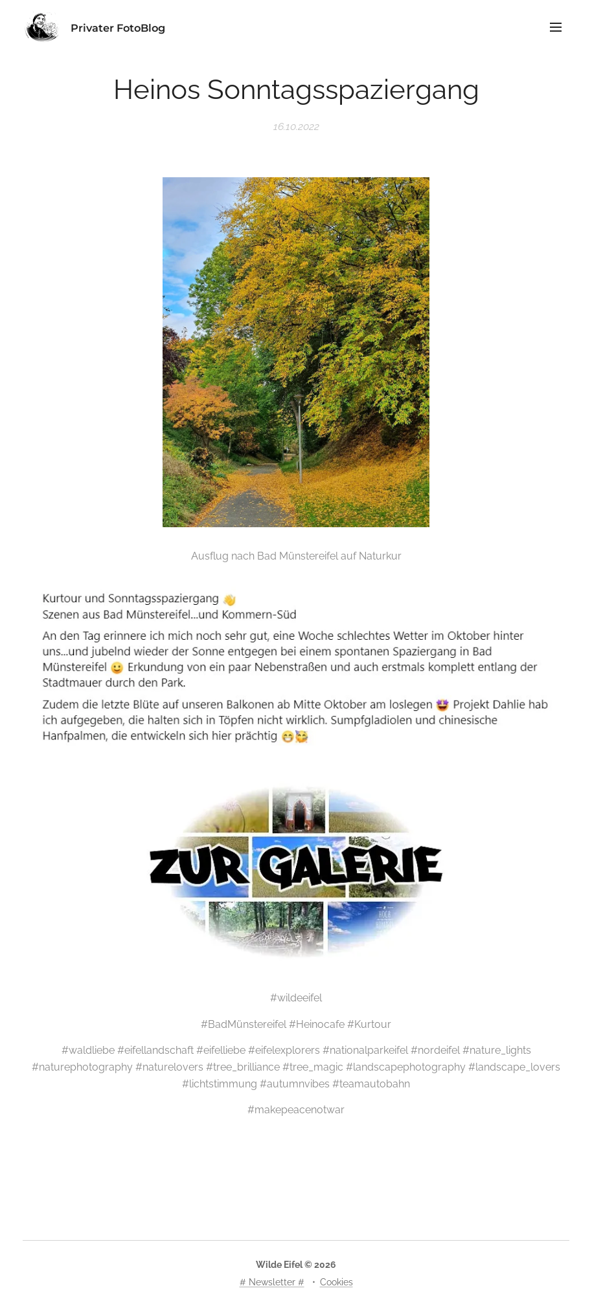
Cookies (336, 1282)
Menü (556, 27)
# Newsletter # (272, 1282)
